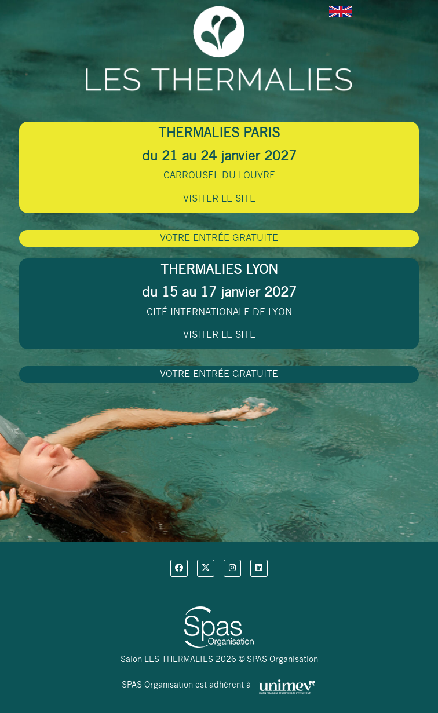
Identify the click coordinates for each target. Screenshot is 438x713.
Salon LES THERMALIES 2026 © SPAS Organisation (219, 659)
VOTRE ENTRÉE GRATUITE (219, 237)
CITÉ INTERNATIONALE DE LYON (219, 301)
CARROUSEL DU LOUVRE (219, 164)
